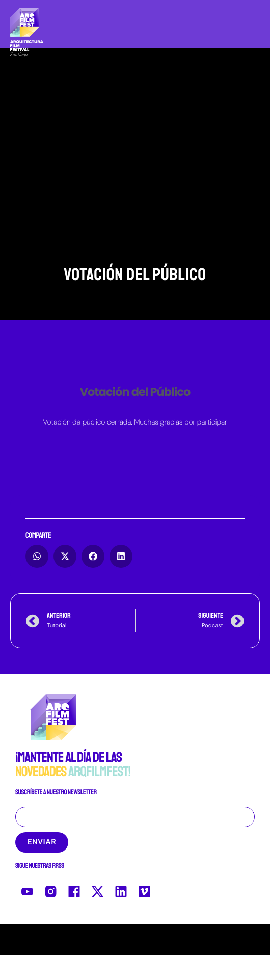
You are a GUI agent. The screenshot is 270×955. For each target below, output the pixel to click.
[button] (36, 556)
